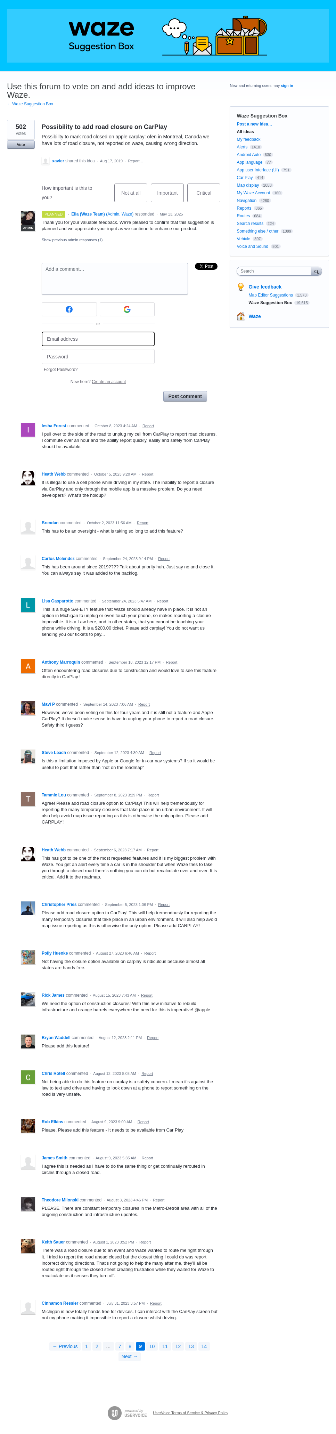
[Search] (316, 271)
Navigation (246, 200)
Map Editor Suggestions (271, 295)
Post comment (185, 396)
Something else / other (257, 231)
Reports (244, 208)
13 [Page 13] (191, 1346)
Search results (250, 223)
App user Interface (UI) (258, 170)
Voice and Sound (252, 246)
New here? (98, 381)
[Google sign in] (127, 309)
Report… (135, 161)
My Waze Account (253, 193)
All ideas (245, 131)
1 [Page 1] (86, 1346)
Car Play (245, 177)
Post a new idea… (254, 124)
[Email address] (98, 339)
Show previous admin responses (72, 240)
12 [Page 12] (178, 1346)
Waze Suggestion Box (262, 116)
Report (148, 426)
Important (170, 196)
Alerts (242, 147)
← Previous (64, 1346)
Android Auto (249, 154)
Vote (21, 145)
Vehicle (243, 238)
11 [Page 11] (165, 1346)
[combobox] (275, 271)
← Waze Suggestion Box (30, 104)
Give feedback (264, 287)
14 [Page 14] (204, 1346)
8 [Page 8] (130, 1346)
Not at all (134, 196)
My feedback (248, 139)
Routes (243, 215)
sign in (287, 85)
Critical (208, 196)
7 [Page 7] (119, 1346)
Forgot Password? (60, 369)
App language (249, 162)
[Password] (98, 356)
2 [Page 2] (97, 1346)
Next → (130, 1356)
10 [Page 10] (152, 1346)
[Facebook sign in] (69, 309)
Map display (248, 185)
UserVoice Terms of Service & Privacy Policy (190, 1413)
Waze (254, 316)
